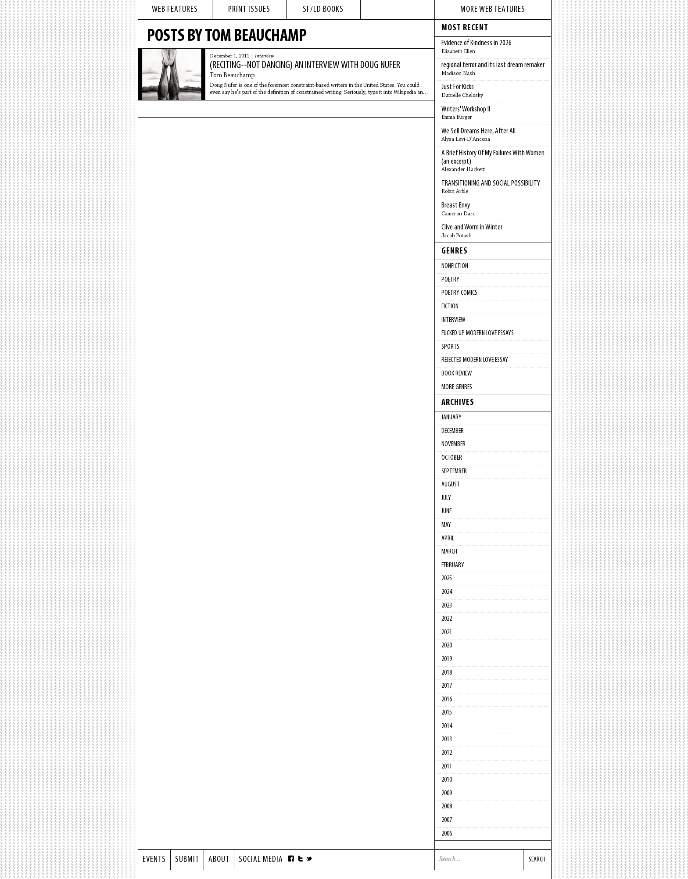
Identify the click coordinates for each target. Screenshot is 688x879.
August (450, 484)
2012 (446, 753)
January (451, 417)
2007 (446, 820)
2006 (446, 833)
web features (175, 9)
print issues (249, 9)
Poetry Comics (459, 293)
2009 (446, 793)
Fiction (450, 306)
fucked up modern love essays (477, 333)
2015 (446, 712)
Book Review (456, 373)
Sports (450, 346)
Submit (187, 859)
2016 (446, 699)
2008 (446, 806)
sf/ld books (323, 9)
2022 (446, 618)
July (446, 498)
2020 (446, 645)
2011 (446, 766)
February (452, 565)
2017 (446, 686)
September (454, 471)
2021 (446, 632)
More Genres (456, 387)
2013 (446, 739)
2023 (446, 605)
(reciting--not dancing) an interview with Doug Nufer (305, 65)
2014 (446, 726)
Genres (454, 251)
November (453, 444)
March (449, 551)
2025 (446, 578)
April (447, 538)
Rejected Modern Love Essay (474, 360)
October (451, 457)
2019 (446, 659)
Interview (264, 56)
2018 (446, 672)
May (446, 525)
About (218, 859)
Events (154, 859)
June (446, 511)
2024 (446, 592)
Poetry (450, 279)
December (452, 431)
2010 (446, 779)
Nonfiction (454, 266)
